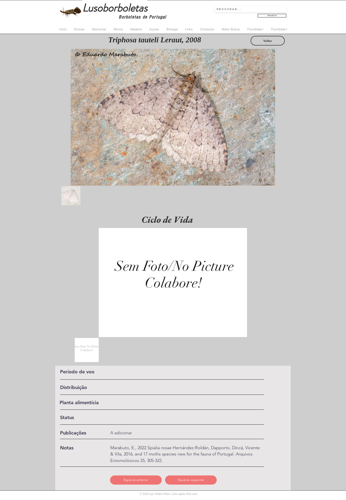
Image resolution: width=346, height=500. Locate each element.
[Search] (272, 16)
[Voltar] (268, 40)
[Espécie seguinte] (191, 480)
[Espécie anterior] (136, 480)
